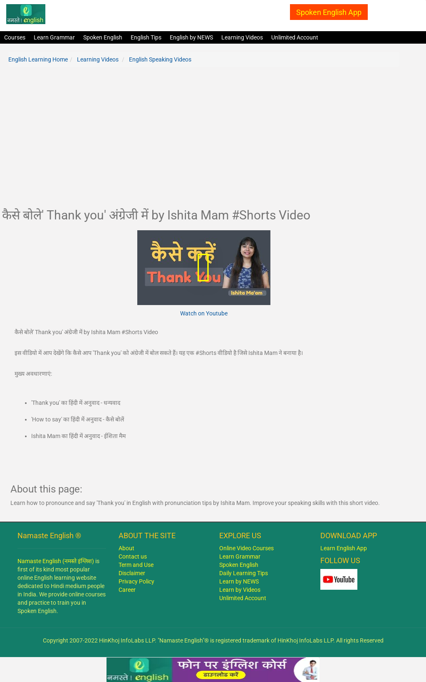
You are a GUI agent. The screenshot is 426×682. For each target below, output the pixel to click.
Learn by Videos (239, 589)
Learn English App (343, 548)
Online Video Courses (246, 548)
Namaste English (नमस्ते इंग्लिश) (55, 561)
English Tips (146, 37)
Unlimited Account (294, 37)
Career (127, 589)
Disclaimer (132, 573)
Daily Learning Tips (243, 573)
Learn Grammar (54, 37)
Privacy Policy (136, 581)
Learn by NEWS (239, 581)
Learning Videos (242, 37)
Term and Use (136, 564)
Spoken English (102, 37)
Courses (14, 37)
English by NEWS (191, 37)
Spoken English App (329, 12)
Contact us (133, 556)
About (126, 548)
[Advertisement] (204, 142)
